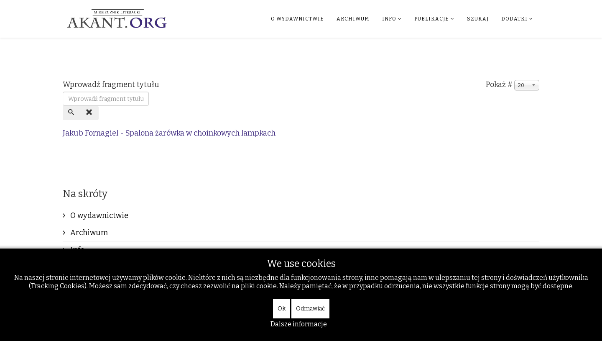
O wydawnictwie (297, 19)
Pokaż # (499, 84)
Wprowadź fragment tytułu (112, 84)
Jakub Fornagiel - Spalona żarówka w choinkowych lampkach (169, 133)
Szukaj (478, 19)
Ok (282, 308)
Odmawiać (310, 308)
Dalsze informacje (298, 324)
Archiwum (353, 19)
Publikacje (431, 19)
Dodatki (514, 19)
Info (389, 19)
